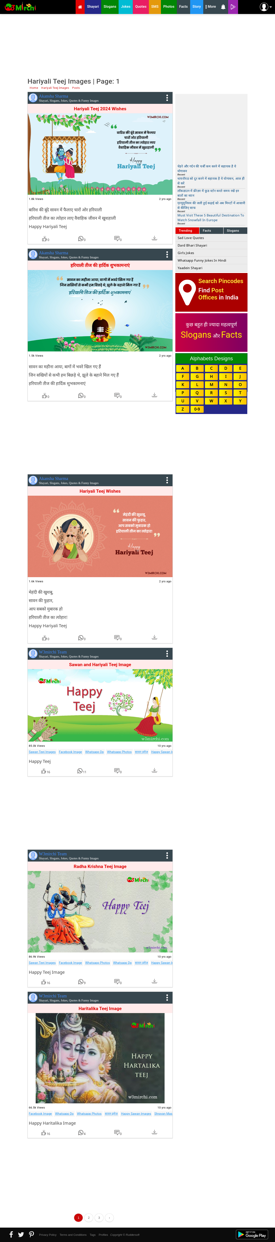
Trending (185, 231)
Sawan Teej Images (42, 752)
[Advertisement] (137, 45)
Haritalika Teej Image (100, 1008)
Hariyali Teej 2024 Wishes (100, 108)
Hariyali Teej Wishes (100, 491)
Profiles (103, 1234)
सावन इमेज (141, 752)
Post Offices (211, 294)
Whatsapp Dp (94, 752)
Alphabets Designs (211, 358)
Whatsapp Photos (119, 752)
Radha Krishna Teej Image (100, 866)
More (211, 7)
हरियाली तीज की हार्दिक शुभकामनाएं (100, 265)
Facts (207, 231)
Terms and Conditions (73, 1234)
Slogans (233, 231)
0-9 (197, 409)
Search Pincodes (220, 281)
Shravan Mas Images (168, 1114)
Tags (93, 1234)
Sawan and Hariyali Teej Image (100, 664)
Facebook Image (70, 752)
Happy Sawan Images (166, 752)
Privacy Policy (48, 1234)
